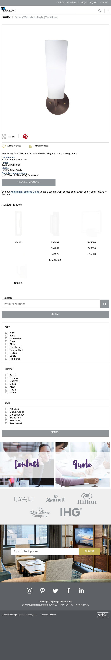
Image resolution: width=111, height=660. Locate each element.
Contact (104, 3)
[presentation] (45, 497)
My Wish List (73, 3)
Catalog (61, 3)
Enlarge (11, 136)
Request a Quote (89, 3)
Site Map (44, 551)
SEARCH (55, 250)
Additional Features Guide (24, 192)
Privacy (52, 551)
